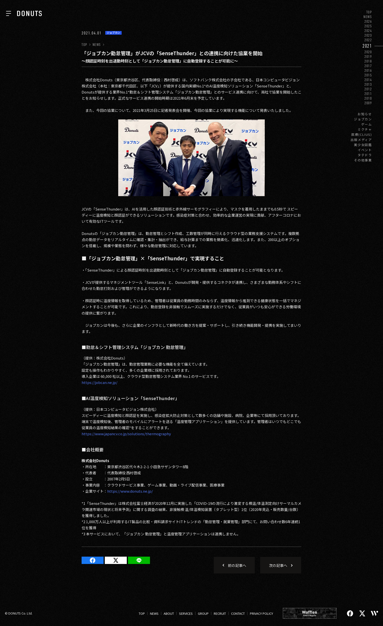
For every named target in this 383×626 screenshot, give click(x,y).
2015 (368, 75)
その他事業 (363, 160)
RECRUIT (220, 613)
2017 (368, 66)
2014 (368, 79)
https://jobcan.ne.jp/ (99, 382)
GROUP (203, 613)
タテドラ (365, 155)
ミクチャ (365, 129)
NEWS (367, 16)
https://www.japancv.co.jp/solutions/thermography (126, 433)
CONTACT (238, 613)
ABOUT (169, 613)
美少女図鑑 (363, 145)
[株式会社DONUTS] (29, 13)
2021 (367, 46)
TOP (369, 12)
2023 (368, 35)
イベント (365, 150)
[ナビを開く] (8, 13)
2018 (368, 61)
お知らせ (365, 114)
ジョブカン (363, 119)
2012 (368, 89)
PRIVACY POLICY (261, 613)
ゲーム (366, 124)
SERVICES (186, 613)
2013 (368, 84)
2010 (368, 98)
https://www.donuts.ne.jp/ (130, 491)
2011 (368, 93)
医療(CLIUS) (361, 134)
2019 (368, 56)
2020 (368, 52)
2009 (368, 103)
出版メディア (361, 140)
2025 (368, 26)
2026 (368, 21)
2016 (368, 70)
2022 (368, 40)
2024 (368, 30)
